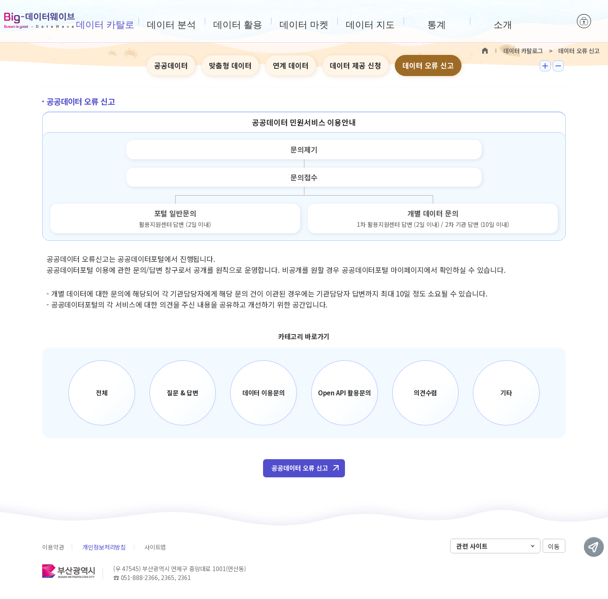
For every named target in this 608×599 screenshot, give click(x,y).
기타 (506, 392)
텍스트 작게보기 (558, 65)
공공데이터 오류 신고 (299, 467)
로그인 (584, 21)
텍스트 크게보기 (545, 65)
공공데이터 (171, 65)
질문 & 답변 (182, 392)
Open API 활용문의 (344, 392)
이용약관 (53, 547)
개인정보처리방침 (104, 547)
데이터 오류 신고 (428, 65)
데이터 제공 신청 (355, 65)
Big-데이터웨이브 (39, 20)
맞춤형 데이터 (230, 65)
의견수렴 (425, 392)
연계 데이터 (291, 65)
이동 (554, 546)
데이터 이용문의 (263, 392)
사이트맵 (155, 547)
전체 (102, 392)
